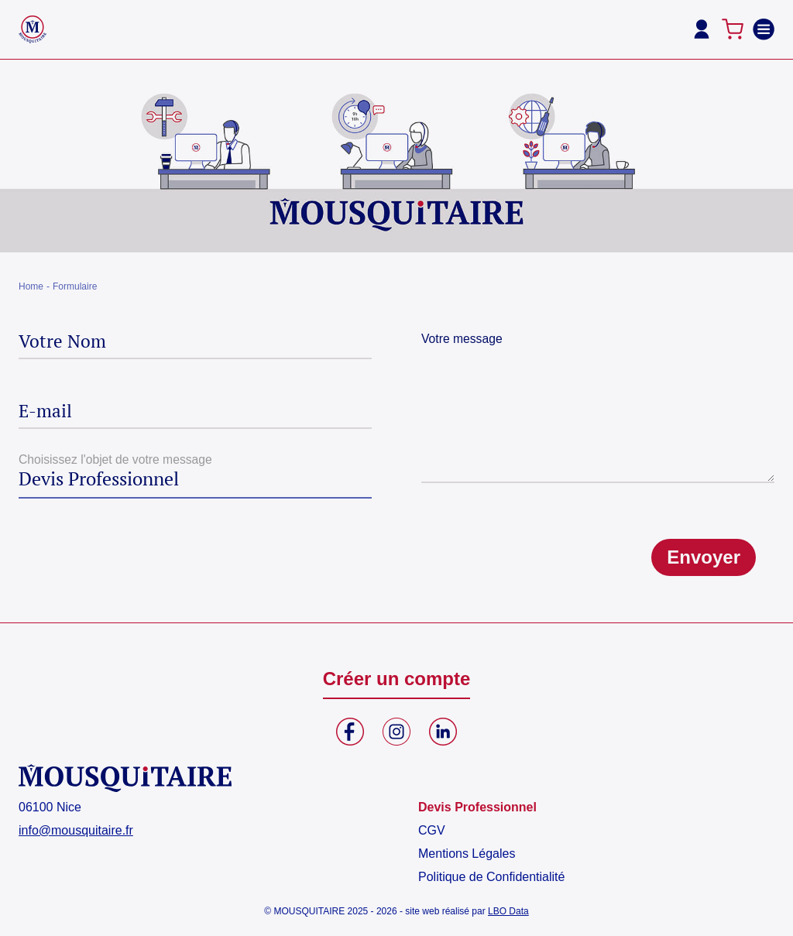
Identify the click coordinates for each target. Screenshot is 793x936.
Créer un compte (397, 678)
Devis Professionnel (477, 807)
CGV (431, 830)
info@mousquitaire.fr (76, 830)
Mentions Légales (466, 853)
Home (31, 286)
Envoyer (703, 557)
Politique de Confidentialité (491, 876)
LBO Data (508, 911)
